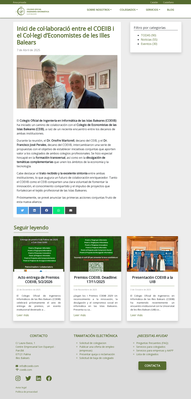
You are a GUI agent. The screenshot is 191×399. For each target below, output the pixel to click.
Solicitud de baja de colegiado (96, 358)
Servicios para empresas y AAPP (154, 350)
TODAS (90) (148, 35)
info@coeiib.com (29, 366)
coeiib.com (26, 369)
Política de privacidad (26, 391)
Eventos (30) (149, 44)
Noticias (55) (149, 40)
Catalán (154, 2)
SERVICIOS (152, 9)
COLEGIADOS (128, 9)
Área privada (19, 2)
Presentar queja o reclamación (97, 354)
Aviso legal (21, 387)
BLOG (170, 9)
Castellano (168, 2)
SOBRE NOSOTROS (98, 9)
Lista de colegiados (147, 354)
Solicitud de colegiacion (92, 343)
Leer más (23, 315)
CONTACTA (152, 366)
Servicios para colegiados (150, 346)
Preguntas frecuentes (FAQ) (152, 343)
